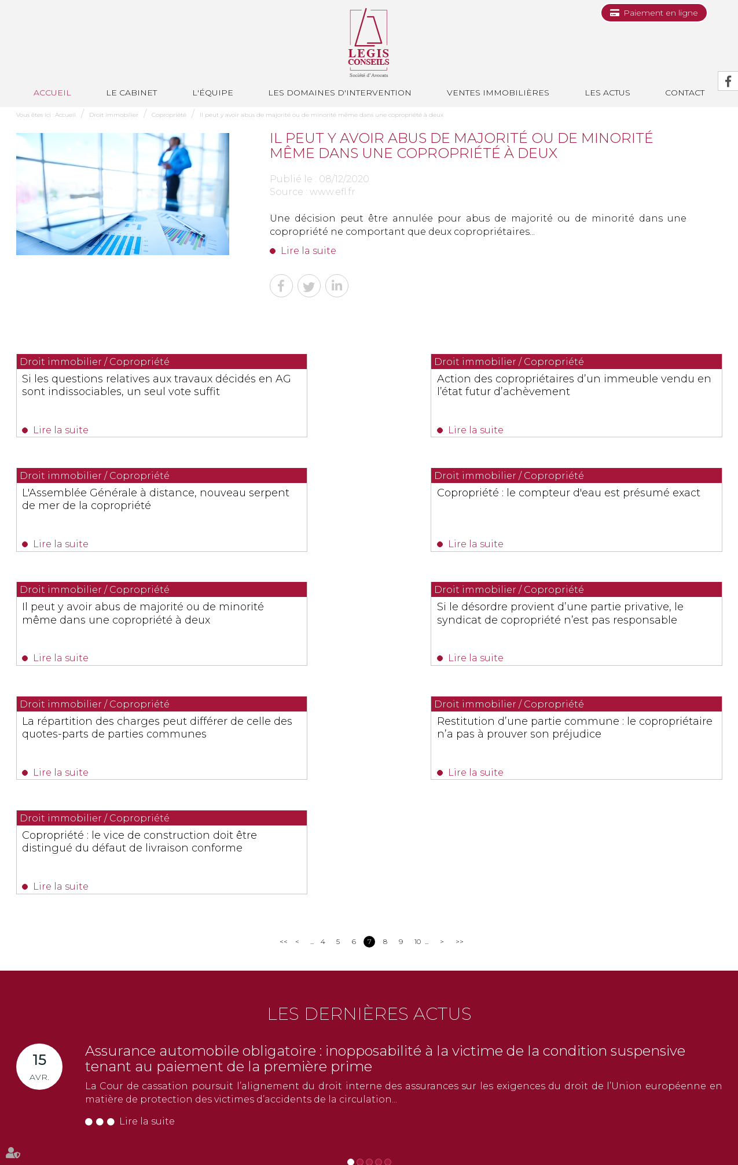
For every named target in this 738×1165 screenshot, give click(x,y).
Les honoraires (468, 1134)
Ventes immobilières (498, 92)
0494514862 (252, 1040)
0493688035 (152, 1054)
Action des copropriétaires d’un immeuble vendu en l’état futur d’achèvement (353, 392)
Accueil (52, 92)
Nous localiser (59, 1097)
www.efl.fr (332, 191)
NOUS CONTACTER (81, 1077)
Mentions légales (575, 1134)
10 (417, 724)
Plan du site (519, 1134)
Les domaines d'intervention (340, 92)
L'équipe (212, 92)
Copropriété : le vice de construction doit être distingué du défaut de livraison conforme (614, 627)
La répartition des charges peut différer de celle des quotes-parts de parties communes (117, 627)
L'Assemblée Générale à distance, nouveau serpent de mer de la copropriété (607, 392)
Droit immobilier (113, 115)
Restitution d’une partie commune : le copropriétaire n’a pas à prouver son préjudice (364, 627)
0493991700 (63, 1054)
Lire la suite (308, 250)
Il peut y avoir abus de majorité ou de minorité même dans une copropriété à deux (321, 115)
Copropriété (169, 115)
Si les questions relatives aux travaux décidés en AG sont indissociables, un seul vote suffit (118, 392)
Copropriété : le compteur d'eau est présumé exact (114, 502)
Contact (354, 1134)
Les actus (607, 92)
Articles (622, 1134)
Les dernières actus (369, 797)
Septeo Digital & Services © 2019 (67, 1160)
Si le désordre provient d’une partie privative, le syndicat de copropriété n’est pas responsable (613, 509)
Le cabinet (131, 92)
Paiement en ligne (660, 13)
